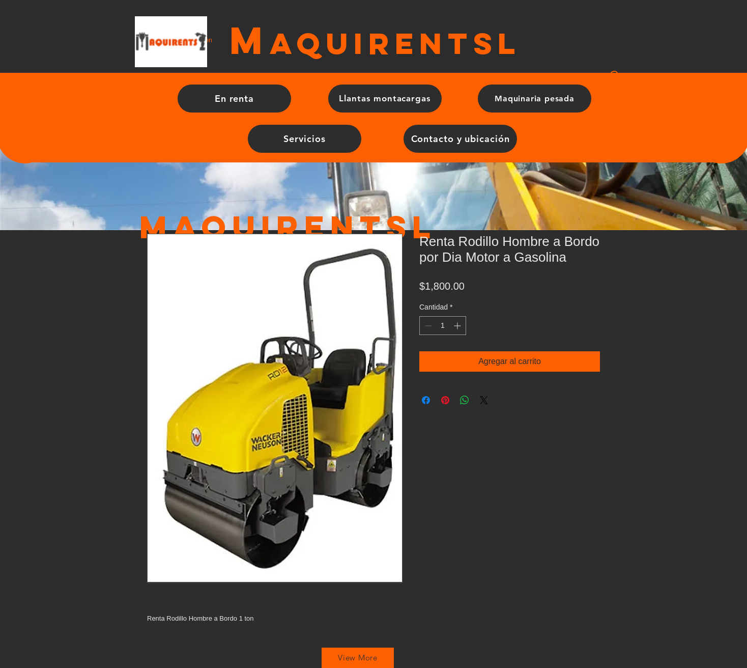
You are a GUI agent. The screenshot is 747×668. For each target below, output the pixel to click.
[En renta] (234, 99)
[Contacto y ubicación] (460, 139)
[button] (614, 81)
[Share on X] (484, 400)
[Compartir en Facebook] (426, 400)
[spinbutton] (443, 326)
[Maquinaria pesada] (534, 99)
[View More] (358, 658)
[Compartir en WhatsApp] (464, 400)
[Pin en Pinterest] (445, 400)
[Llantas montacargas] (385, 99)
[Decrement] (427, 326)
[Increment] (458, 326)
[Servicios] (304, 139)
